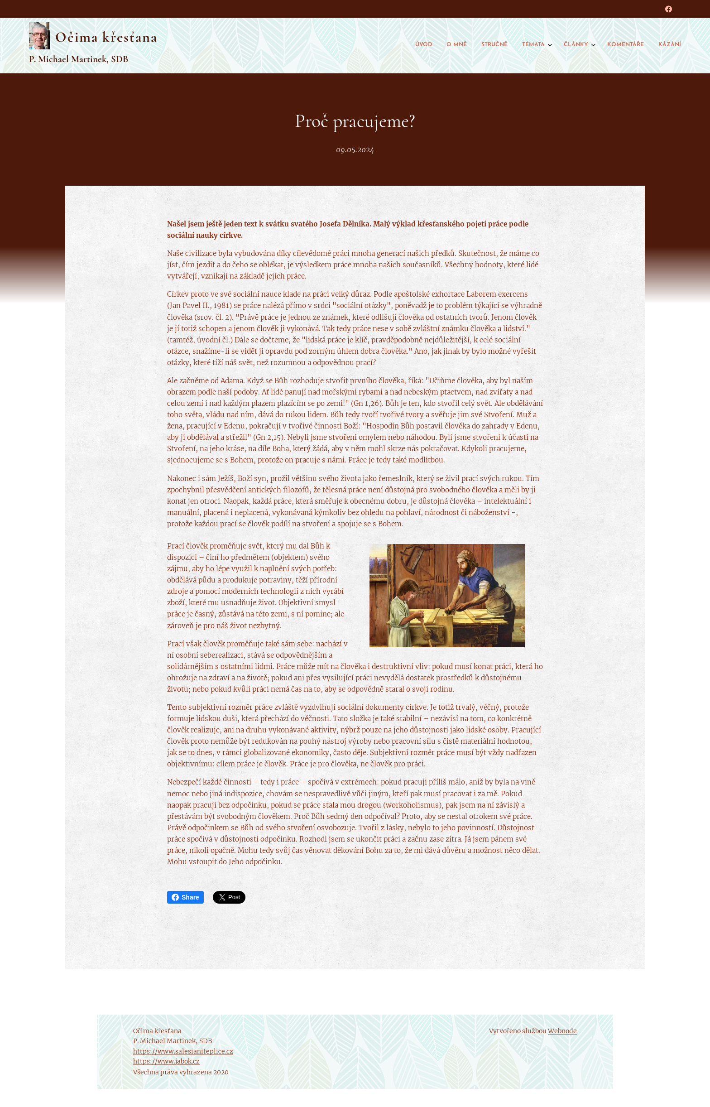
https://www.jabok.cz (166, 1061)
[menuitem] (587, 45)
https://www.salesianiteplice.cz (183, 1051)
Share (185, 897)
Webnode (562, 1031)
